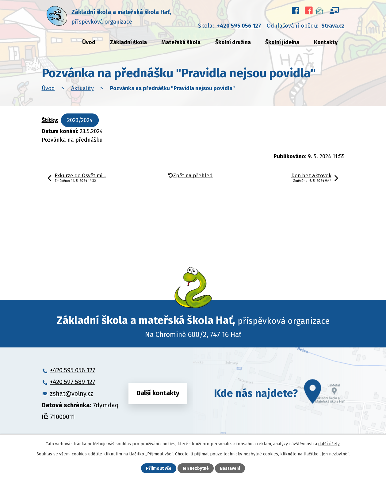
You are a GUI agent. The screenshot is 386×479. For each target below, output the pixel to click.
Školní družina (233, 42)
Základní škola (128, 42)
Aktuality (82, 88)
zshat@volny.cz (71, 393)
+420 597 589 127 (72, 381)
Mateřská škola (181, 42)
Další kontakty (157, 393)
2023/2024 (80, 120)
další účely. (329, 443)
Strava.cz (333, 25)
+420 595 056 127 (239, 25)
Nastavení (230, 468)
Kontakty (326, 42)
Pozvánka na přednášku (72, 139)
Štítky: (50, 120)
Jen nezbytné (196, 468)
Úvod (88, 42)
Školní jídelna (282, 42)
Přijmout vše (158, 468)
